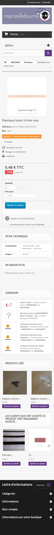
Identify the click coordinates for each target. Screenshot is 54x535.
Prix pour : (10, 192)
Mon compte (10, 509)
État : (4, 131)
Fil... (31, 455)
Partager (8, 142)
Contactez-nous (34, 2)
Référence (6, 127)
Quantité (9, 183)
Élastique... (7, 455)
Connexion (46, 2)
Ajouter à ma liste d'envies (22, 219)
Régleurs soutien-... (11, 398)
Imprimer (10, 156)
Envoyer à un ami (14, 148)
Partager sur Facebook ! (15, 152)
